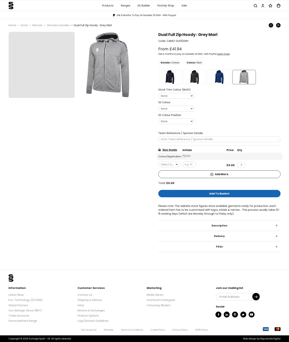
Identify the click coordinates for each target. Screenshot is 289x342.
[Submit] (256, 296)
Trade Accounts (18, 315)
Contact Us (85, 295)
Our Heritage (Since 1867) (25, 310)
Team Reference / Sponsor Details (180, 133)
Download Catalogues (161, 300)
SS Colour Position (169, 115)
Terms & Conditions (132, 329)
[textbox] (169, 164)
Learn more (223, 53)
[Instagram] (235, 314)
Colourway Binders (158, 305)
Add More (219, 174)
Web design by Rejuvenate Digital (262, 338)
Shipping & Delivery (90, 300)
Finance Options (88, 315)
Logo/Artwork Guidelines (93, 321)
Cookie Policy (157, 329)
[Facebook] (218, 314)
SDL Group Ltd (88, 329)
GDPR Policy (201, 329)
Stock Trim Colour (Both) (174, 89)
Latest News (16, 295)
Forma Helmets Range (22, 321)
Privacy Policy (180, 329)
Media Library (155, 295)
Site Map (108, 329)
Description (219, 225)
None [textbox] (164, 96)
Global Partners (18, 305)
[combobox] (176, 96)
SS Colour (164, 102)
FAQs (219, 246)
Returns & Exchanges (91, 310)
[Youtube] (252, 314)
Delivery (219, 236)
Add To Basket (219, 193)
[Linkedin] (227, 314)
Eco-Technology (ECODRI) (25, 300)
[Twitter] (243, 314)
